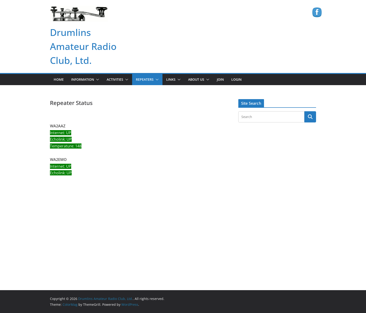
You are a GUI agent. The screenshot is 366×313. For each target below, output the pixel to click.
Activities (115, 79)
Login (236, 79)
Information (82, 79)
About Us (196, 79)
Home (59, 79)
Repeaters (145, 79)
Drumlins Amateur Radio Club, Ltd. (83, 46)
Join (220, 79)
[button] (96, 79)
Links (171, 79)
